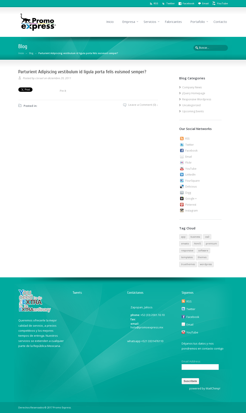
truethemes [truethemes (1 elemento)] (188, 264)
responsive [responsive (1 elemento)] (187, 250)
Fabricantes (173, 22)
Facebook (188, 3)
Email (205, 3)
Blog (31, 53)
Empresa (128, 22)
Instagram (191, 210)
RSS (156, 3)
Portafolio (197, 22)
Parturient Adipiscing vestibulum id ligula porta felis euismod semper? (82, 72)
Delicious (191, 186)
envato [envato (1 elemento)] (185, 243)
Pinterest (190, 204)
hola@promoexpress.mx (147, 327)
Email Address (191, 361)
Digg (188, 193)
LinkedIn (190, 174)
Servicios (150, 22)
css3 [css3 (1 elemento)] (207, 236)
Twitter (170, 3)
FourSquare (192, 181)
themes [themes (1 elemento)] (202, 257)
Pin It (63, 91)
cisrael (39, 78)
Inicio (110, 22)
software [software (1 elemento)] (203, 250)
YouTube (190, 169)
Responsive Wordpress (196, 99)
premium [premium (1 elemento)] (211, 243)
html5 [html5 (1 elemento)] (197, 243)
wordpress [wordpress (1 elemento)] (206, 264)
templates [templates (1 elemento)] (187, 257)
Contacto (220, 22)
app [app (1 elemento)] (183, 236)
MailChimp (213, 388)
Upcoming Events (193, 111)
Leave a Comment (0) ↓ (143, 105)
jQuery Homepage (193, 93)
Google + (191, 198)
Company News (192, 87)
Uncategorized (191, 105)
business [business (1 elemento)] (195, 236)
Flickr (188, 162)
